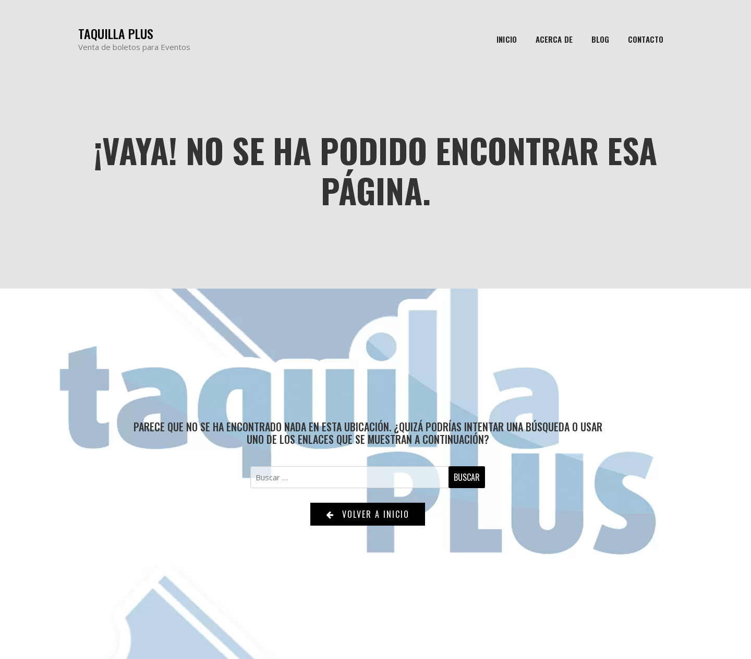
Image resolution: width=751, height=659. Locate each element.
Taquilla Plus (115, 33)
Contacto (645, 39)
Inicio (506, 39)
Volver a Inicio (367, 514)
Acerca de (554, 39)
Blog (600, 39)
